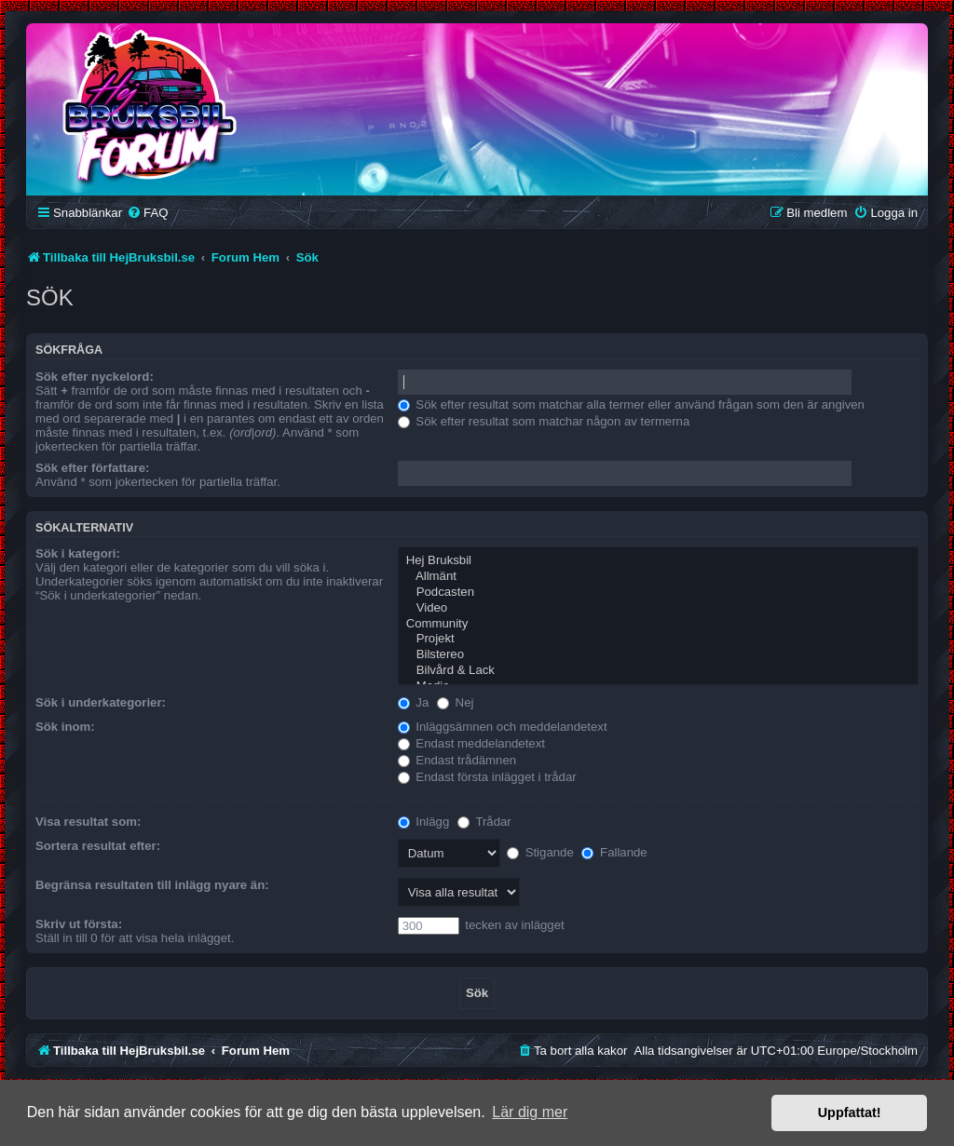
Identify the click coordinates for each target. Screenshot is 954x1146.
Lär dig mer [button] (529, 1112)
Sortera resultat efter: (97, 846)
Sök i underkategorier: (100, 702)
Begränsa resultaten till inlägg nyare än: (152, 885)
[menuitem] (147, 212)
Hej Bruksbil (658, 561)
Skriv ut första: (78, 924)
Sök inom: (65, 727)
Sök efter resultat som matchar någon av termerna (544, 421)
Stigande (540, 852)
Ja (413, 702)
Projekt (658, 639)
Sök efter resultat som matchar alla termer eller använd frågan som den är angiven (631, 404)
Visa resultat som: (88, 822)
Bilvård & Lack (658, 671)
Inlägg (424, 822)
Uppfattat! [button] (849, 1112)
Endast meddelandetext (471, 743)
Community (658, 624)
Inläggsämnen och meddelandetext (502, 727)
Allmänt (658, 577)
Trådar (484, 822)
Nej (455, 702)
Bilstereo (658, 655)
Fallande (614, 852)
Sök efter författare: (92, 468)
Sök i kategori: (77, 553)
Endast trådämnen (457, 760)
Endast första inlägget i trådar (487, 777)
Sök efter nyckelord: (94, 377)
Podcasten (658, 592)
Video (658, 608)
